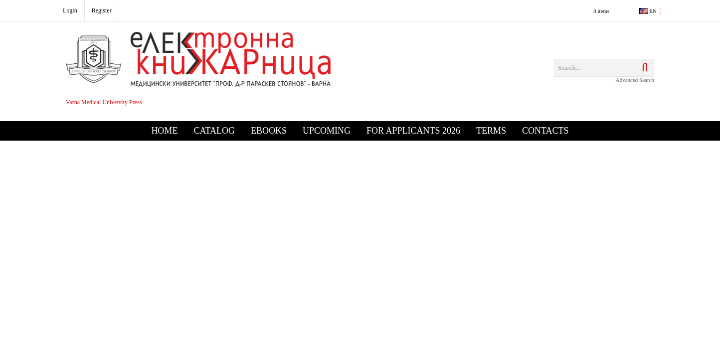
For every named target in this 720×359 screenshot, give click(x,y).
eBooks (269, 131)
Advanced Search (635, 80)
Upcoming (327, 131)
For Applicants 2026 (413, 131)
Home (164, 131)
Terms (491, 131)
